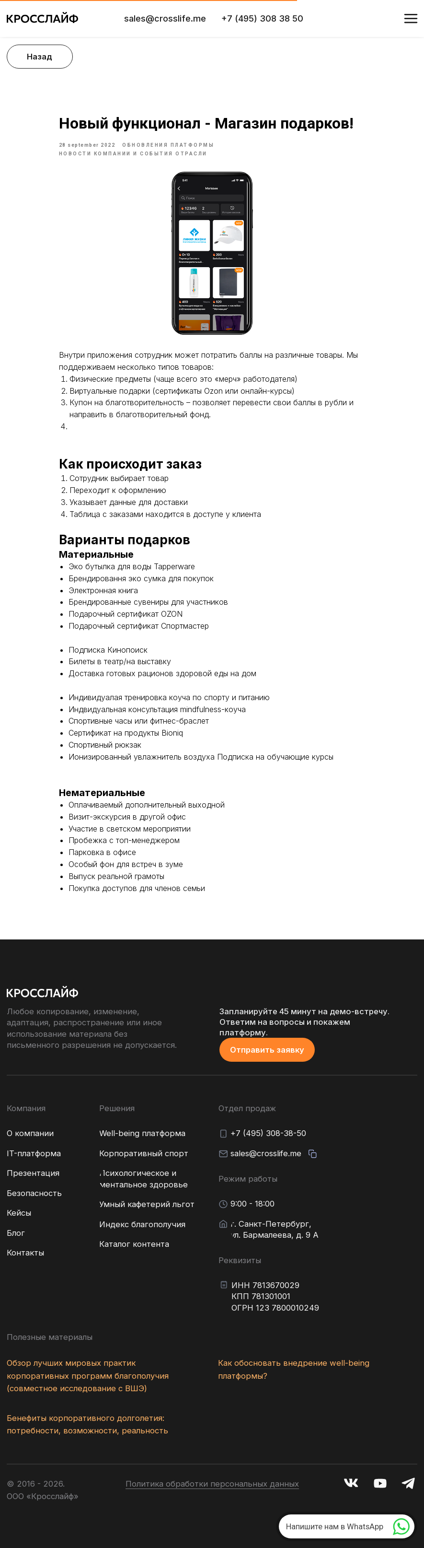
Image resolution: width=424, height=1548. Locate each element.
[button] (267, 1050)
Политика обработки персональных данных (212, 1484)
